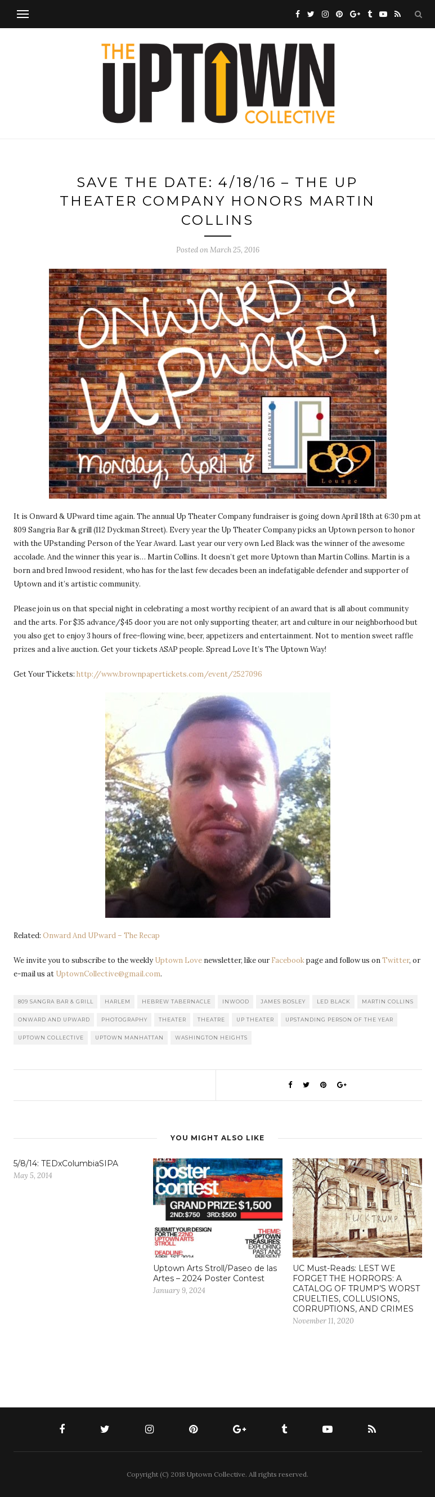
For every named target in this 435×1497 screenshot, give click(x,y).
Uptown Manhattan (129, 1037)
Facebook (287, 960)
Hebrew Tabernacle (176, 1001)
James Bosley (283, 1001)
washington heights (211, 1037)
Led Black (334, 1001)
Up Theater (255, 1019)
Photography (124, 1019)
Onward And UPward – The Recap (101, 935)
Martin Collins (388, 1001)
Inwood (235, 1001)
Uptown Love (178, 960)
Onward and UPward (54, 1019)
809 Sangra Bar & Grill (55, 1001)
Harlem (118, 1001)
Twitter (395, 960)
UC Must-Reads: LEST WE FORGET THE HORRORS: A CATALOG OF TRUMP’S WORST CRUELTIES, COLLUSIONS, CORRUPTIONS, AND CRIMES (356, 1288)
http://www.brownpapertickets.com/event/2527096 (169, 674)
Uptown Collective (51, 1037)
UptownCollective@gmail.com (108, 974)
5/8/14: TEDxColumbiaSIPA (66, 1163)
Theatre (211, 1019)
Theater (172, 1019)
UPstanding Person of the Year (339, 1019)
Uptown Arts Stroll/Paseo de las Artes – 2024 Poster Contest (215, 1273)
